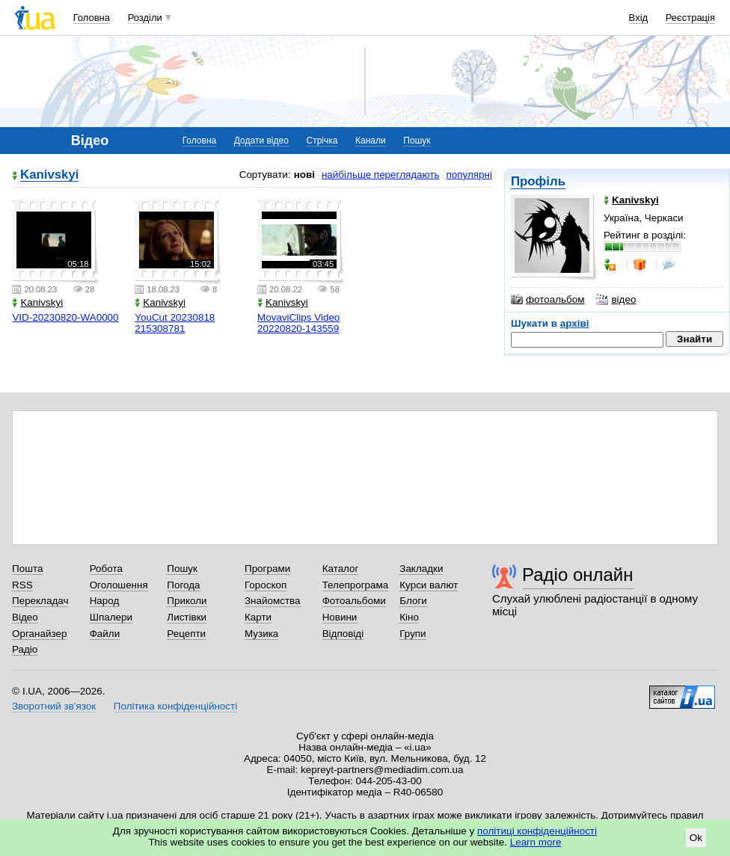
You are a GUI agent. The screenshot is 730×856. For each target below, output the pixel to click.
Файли (105, 633)
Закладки (421, 568)
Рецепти (186, 633)
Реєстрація (690, 17)
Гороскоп (265, 585)
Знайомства (273, 600)
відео (616, 300)
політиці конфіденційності (537, 831)
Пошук (416, 140)
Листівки (186, 617)
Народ (105, 600)
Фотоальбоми (354, 600)
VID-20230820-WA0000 (65, 317)
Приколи (186, 600)
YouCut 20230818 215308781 (175, 323)
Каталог (340, 568)
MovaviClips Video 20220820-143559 (298, 323)
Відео (25, 617)
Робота (106, 568)
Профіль (538, 181)
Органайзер (39, 633)
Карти (258, 617)
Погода (183, 585)
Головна (91, 17)
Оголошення (119, 585)
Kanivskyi (49, 175)
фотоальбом (547, 300)
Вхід (638, 17)
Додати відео (261, 140)
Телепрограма (355, 585)
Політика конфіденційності (175, 706)
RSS (22, 585)
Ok (696, 837)
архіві (574, 323)
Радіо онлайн (578, 574)
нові (304, 174)
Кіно (409, 617)
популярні (469, 174)
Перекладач (40, 600)
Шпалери (111, 617)
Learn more (536, 842)
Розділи (145, 17)
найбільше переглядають (381, 174)
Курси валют (428, 585)
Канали (370, 140)
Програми (267, 568)
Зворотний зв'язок (54, 706)
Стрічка (321, 140)
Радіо (24, 649)
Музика (261, 633)
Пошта (27, 568)
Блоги (413, 600)
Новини (340, 617)
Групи (412, 633)
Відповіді (343, 633)
